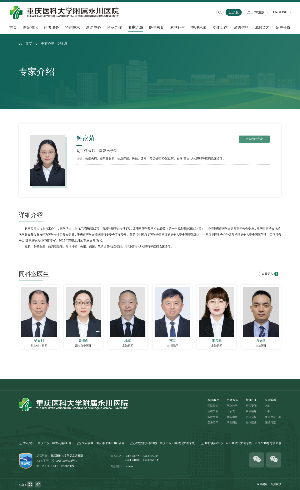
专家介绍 (135, 27)
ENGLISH (280, 12)
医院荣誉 (213, 417)
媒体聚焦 (251, 422)
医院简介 (213, 405)
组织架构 (213, 411)
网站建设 (262, 484)
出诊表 (231, 411)
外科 (267, 411)
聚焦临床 (251, 411)
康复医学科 (108, 151)
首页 (13, 27)
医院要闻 (251, 405)
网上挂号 (232, 405)
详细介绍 (31, 215)
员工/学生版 (256, 12)
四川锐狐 (275, 484)
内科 (267, 405)
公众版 (234, 12)
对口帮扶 (251, 417)
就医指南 (232, 417)
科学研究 (177, 27)
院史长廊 (283, 27)
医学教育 (156, 27)
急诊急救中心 (273, 417)
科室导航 (114, 27)
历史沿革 (213, 422)
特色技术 (72, 27)
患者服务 (51, 27)
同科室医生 (34, 274)
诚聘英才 (262, 27)
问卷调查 (232, 422)
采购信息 (241, 27)
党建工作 (220, 27)
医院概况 (30, 27)
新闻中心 (93, 27)
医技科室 (270, 422)
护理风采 (198, 27)
